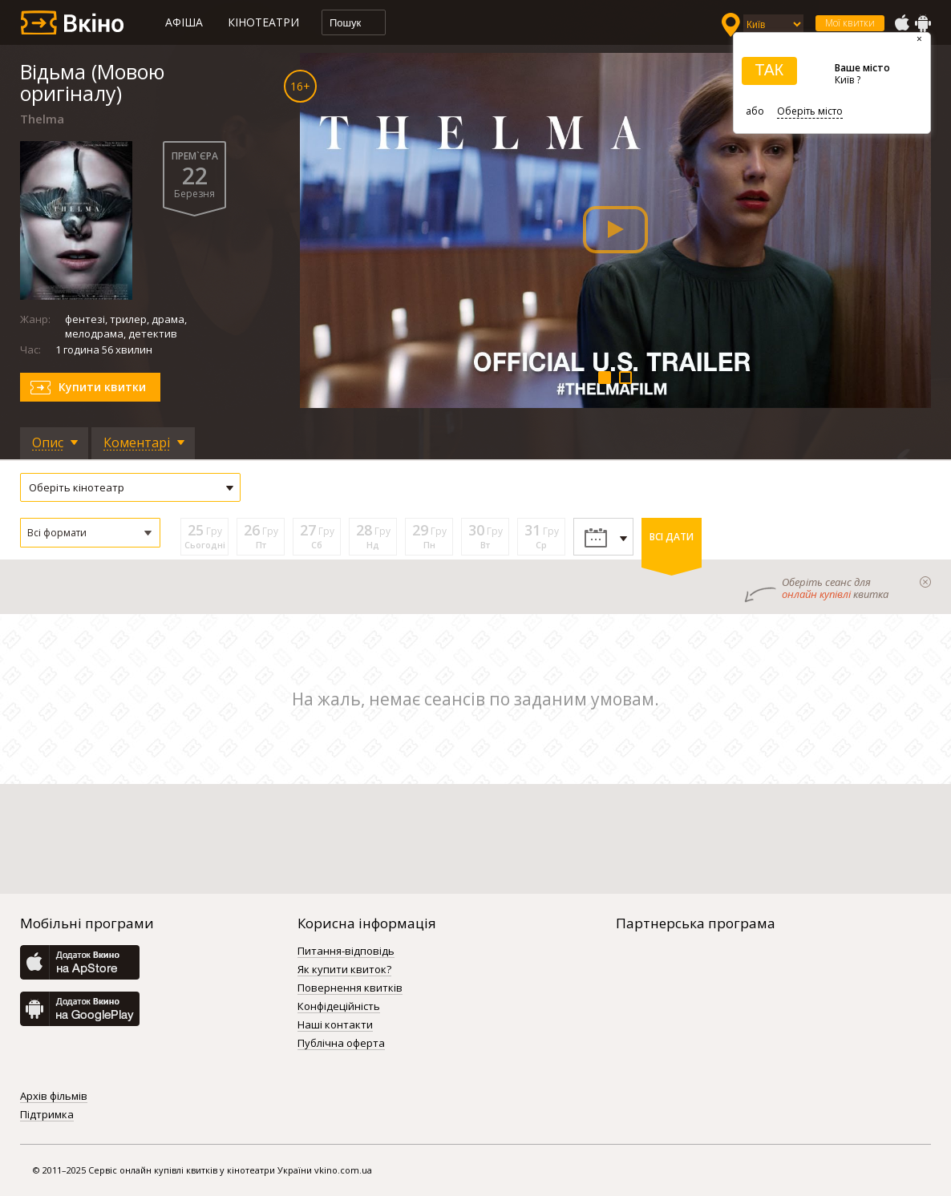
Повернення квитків (350, 988)
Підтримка (47, 1115)
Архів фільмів (53, 1096)
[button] (90, 532)
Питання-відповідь (346, 951)
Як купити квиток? (344, 970)
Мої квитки (850, 23)
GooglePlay (923, 23)
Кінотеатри (263, 22)
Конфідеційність (338, 1006)
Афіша (184, 22)
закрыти (925, 582)
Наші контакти (335, 1025)
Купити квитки (102, 386)
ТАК (769, 70)
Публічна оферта (341, 1043)
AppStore (901, 23)
